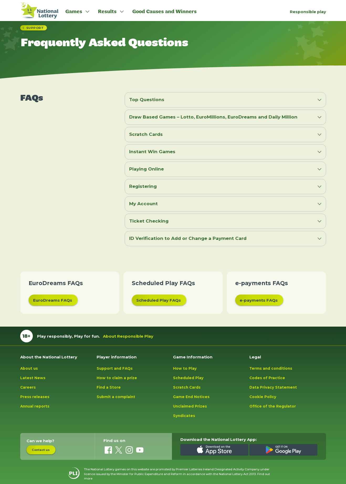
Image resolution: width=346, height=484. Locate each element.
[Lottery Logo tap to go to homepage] (36, 10)
